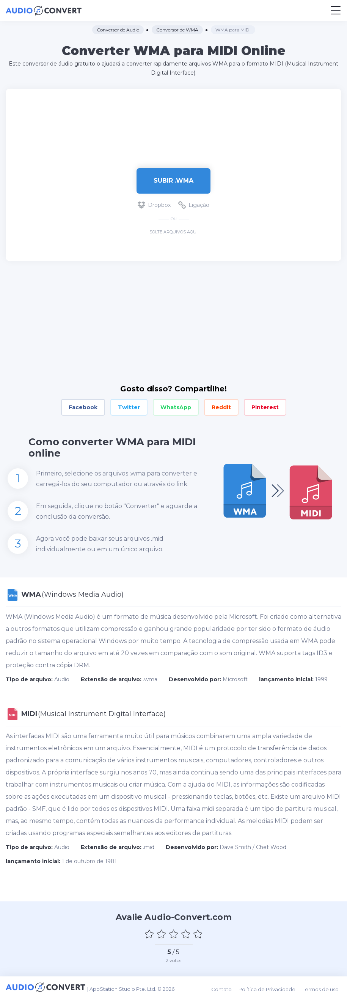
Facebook (83, 407)
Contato (227, 987)
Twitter (129, 407)
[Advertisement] (174, 125)
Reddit (221, 407)
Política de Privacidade (271, 987)
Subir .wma (173, 180)
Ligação (193, 205)
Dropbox (154, 205)
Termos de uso (323, 987)
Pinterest (265, 407)
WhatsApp (175, 407)
